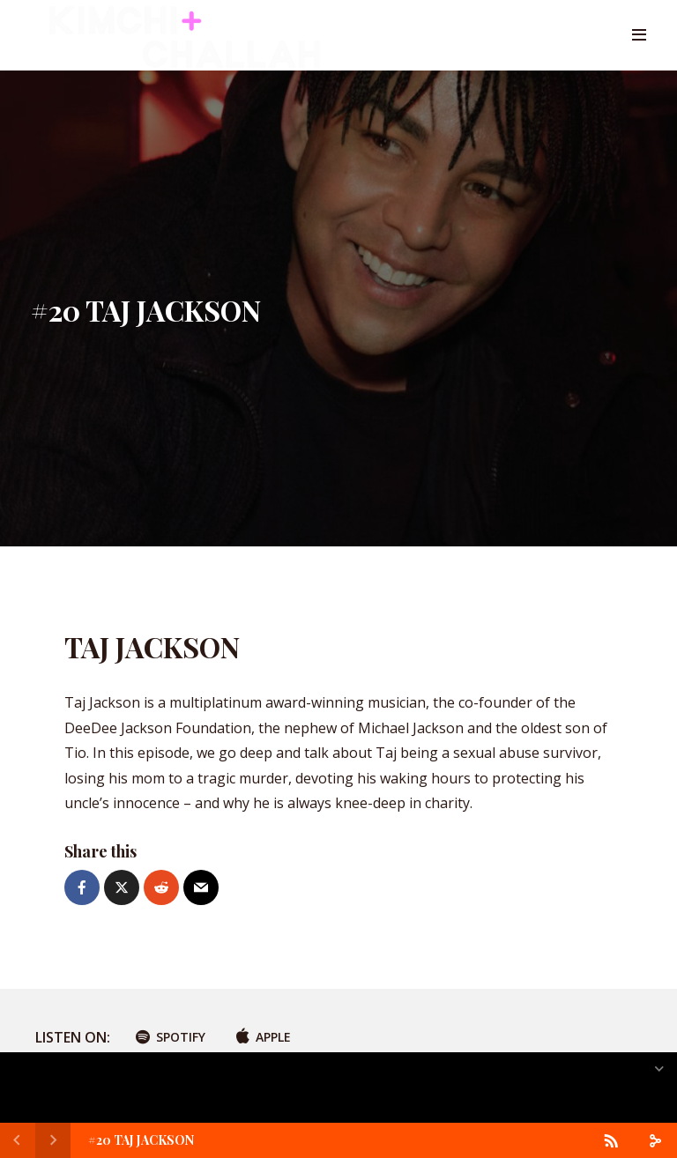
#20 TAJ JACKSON (141, 1140)
